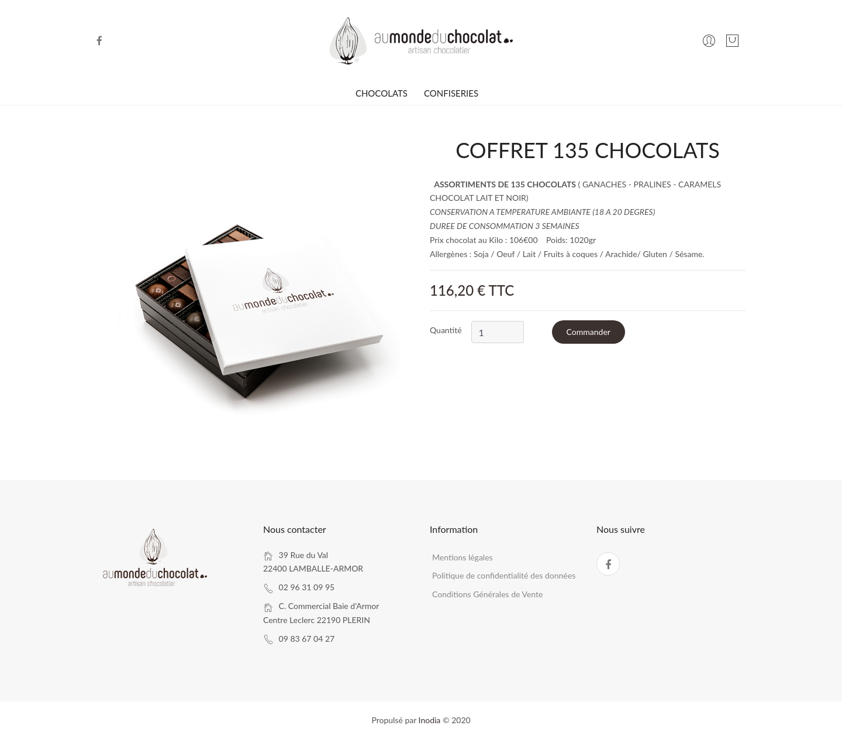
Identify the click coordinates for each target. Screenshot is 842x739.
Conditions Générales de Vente (487, 594)
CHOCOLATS (382, 93)
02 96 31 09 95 (307, 587)
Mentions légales (462, 557)
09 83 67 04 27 (307, 639)
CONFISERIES (451, 93)
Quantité (446, 330)
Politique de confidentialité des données (503, 575)
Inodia (430, 720)
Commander (588, 332)
